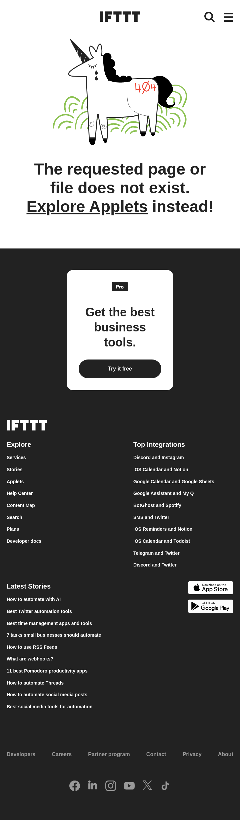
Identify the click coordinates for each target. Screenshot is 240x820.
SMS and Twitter (151, 517)
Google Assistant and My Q (163, 493)
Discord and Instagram (158, 457)
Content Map (21, 505)
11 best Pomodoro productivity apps (47, 671)
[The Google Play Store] (210, 607)
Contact (156, 754)
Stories (14, 469)
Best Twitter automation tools (39, 611)
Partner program (109, 754)
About (225, 754)
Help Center (20, 493)
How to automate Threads (35, 683)
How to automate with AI (34, 599)
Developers (21, 754)
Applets (15, 481)
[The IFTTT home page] (120, 16)
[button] (228, 18)
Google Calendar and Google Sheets (173, 481)
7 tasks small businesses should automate (54, 635)
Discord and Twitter (155, 565)
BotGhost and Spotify (157, 505)
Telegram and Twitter (156, 553)
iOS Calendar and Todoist (161, 541)
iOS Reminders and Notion (162, 529)
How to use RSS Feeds (32, 647)
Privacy (192, 754)
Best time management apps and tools (49, 623)
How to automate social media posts (47, 694)
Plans (13, 529)
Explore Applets (87, 206)
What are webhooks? (30, 658)
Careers (62, 754)
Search (14, 517)
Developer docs (24, 541)
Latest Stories (29, 586)
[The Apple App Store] (210, 588)
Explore (19, 444)
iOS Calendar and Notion (160, 469)
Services (16, 457)
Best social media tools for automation (50, 706)
